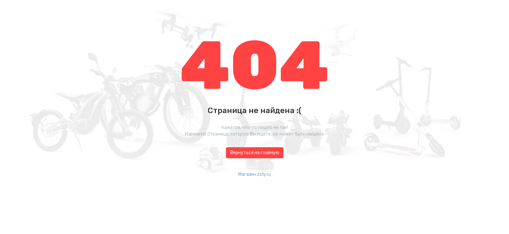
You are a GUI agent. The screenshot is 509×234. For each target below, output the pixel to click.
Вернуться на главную (254, 152)
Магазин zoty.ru (254, 174)
